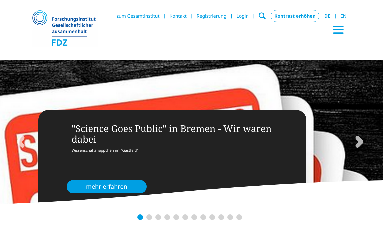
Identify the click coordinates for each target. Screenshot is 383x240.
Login (242, 16)
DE (327, 16)
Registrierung (212, 16)
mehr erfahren (106, 187)
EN (343, 16)
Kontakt (178, 16)
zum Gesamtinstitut (137, 16)
